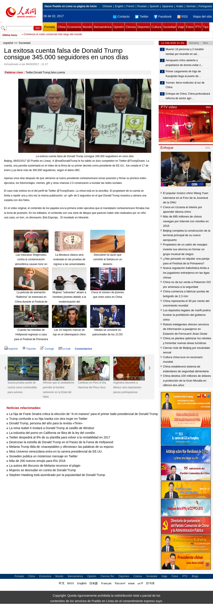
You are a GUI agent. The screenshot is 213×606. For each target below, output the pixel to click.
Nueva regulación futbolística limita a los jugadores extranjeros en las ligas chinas (186, 272)
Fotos (189, 27)
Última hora (9, 35)
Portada (49, 27)
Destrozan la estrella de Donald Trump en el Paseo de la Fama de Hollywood (61, 442)
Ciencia (130, 27)
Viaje (180, 27)
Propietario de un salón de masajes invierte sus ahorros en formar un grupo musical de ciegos (185, 249)
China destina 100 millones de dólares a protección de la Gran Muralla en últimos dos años (187, 380)
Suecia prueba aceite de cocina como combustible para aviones (22, 387)
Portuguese (205, 6)
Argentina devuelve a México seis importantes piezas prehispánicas (127, 387)
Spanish (154, 6)
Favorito (29, 348)
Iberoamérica (102, 27)
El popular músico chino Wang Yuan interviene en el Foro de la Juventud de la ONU (185, 197)
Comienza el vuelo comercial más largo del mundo (53, 35)
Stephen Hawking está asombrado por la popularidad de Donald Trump (57, 475)
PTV (198, 27)
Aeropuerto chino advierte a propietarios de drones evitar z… (184, 63)
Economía (74, 27)
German (191, 6)
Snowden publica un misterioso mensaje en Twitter (43, 456)
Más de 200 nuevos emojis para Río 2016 (37, 461)
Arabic (179, 6)
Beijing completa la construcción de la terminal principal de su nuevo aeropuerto (186, 235)
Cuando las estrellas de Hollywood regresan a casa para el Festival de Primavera (31, 334)
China (62, 27)
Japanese (167, 6)
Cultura (156, 27)
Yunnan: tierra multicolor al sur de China (185, 85)
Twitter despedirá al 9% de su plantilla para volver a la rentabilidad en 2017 (59, 437)
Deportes (143, 27)
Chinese (107, 6)
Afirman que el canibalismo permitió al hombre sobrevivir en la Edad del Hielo (58, 389)
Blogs (195, 576)
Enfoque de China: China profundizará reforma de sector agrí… (188, 96)
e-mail (64, 348)
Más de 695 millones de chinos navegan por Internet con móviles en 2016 (186, 221)
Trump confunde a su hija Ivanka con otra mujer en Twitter (48, 418)
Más (208, 107)
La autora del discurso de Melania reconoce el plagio (44, 465)
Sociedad (169, 27)
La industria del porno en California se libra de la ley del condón (52, 433)
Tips (206, 27)
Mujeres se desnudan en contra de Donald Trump (42, 470)
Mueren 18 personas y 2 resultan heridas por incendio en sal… (185, 52)
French (130, 6)
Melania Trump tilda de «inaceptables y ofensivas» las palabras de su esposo (61, 446)
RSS (182, 16)
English (119, 6)
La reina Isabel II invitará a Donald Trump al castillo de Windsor (51, 428)
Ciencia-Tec (107, 576)
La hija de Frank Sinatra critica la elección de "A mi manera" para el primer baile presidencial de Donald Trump (83, 414)
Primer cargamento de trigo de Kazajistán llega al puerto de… (183, 74)
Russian (142, 6)
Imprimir (11, 348)
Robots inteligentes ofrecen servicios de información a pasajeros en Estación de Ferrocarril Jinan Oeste (186, 329)
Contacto (121, 16)
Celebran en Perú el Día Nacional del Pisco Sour (92, 385)
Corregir (47, 348)
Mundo (87, 27)
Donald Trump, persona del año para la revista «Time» (46, 423)
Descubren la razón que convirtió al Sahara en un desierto (107, 259)
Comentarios (83, 348)
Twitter (141, 16)
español (8, 42)
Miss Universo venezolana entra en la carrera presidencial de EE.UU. (56, 451)
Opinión (118, 27)
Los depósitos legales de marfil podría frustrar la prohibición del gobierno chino (187, 315)
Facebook (162, 16)
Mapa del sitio (202, 16)
